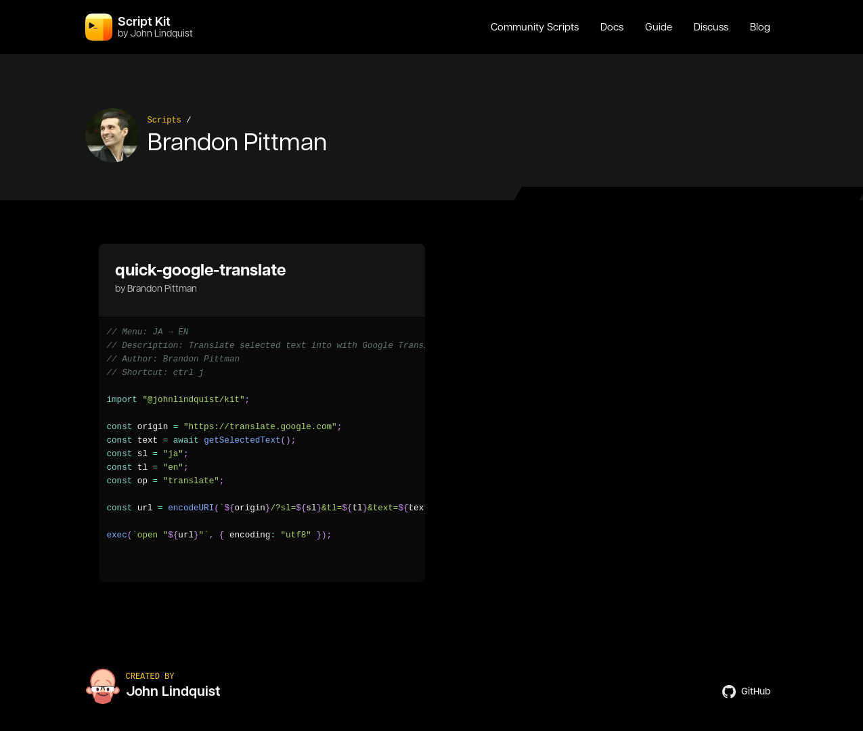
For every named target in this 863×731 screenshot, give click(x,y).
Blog (760, 27)
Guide (658, 27)
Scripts (164, 120)
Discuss (711, 27)
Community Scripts (535, 27)
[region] (262, 433)
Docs (611, 27)
